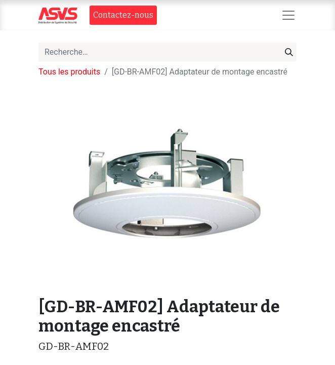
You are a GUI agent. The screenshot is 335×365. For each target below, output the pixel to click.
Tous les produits (69, 72)
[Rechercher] (289, 52)
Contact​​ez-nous (123, 15)
